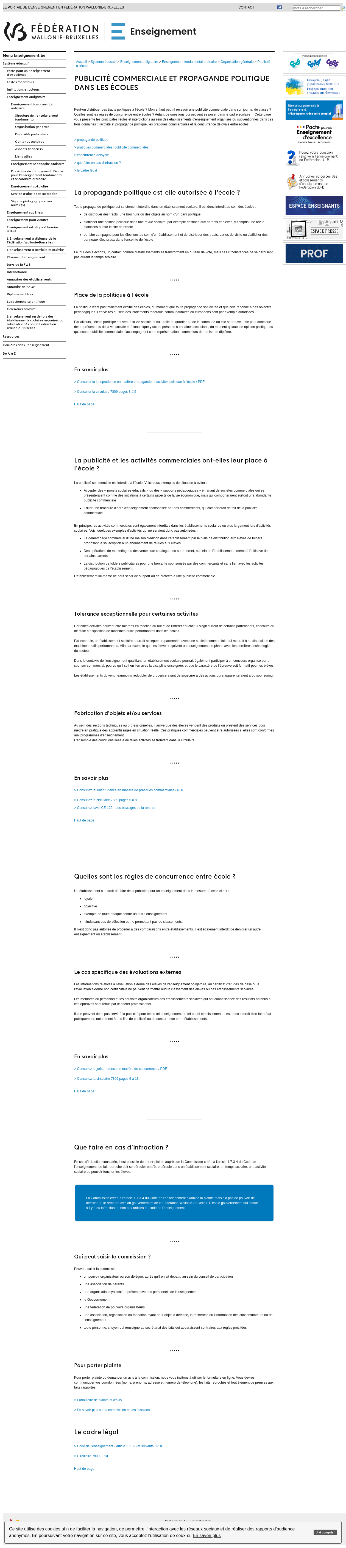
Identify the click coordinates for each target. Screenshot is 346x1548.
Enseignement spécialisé (29, 186)
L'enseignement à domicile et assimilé (35, 250)
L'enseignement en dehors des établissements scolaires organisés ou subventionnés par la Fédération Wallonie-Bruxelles (35, 322)
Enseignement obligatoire (26, 97)
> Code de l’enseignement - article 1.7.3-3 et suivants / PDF (118, 1446)
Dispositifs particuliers (31, 134)
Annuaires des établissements (29, 279)
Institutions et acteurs (23, 89)
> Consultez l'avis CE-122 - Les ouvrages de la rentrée (114, 808)
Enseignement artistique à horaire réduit (32, 229)
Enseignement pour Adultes (28, 220)
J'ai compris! (325, 1532)
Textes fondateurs (20, 82)
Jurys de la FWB (19, 265)
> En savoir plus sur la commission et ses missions (112, 1410)
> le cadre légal (85, 170)
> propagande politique (91, 140)
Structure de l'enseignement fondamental (36, 117)
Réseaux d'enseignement (26, 257)
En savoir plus (207, 1535)
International (17, 272)
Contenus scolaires (29, 142)
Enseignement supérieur (25, 212)
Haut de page (84, 404)
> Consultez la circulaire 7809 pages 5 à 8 (105, 800)
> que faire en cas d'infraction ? (97, 163)
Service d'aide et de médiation (34, 194)
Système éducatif (16, 63)
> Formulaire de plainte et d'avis (98, 1400)
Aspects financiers (29, 149)
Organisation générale (32, 127)
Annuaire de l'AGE (21, 287)
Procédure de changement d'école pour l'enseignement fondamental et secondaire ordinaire (37, 175)
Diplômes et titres (20, 294)
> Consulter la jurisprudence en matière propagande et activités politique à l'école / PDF (139, 382)
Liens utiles (23, 156)
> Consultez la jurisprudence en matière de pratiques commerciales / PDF (129, 790)
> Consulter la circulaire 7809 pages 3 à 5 (105, 392)
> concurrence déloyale (91, 155)
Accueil (81, 62)
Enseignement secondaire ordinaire (38, 164)
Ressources (11, 336)
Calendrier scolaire (21, 309)
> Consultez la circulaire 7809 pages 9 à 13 (106, 1079)
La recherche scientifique (26, 302)
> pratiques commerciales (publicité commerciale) (111, 147)
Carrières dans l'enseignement (26, 345)
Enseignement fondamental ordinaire (31, 106)
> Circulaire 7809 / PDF (91, 1456)
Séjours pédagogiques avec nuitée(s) (32, 203)
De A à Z (9, 353)
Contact (246, 7)
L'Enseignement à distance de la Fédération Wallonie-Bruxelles (31, 240)
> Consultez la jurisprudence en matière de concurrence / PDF (120, 1069)
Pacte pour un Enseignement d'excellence (28, 73)
